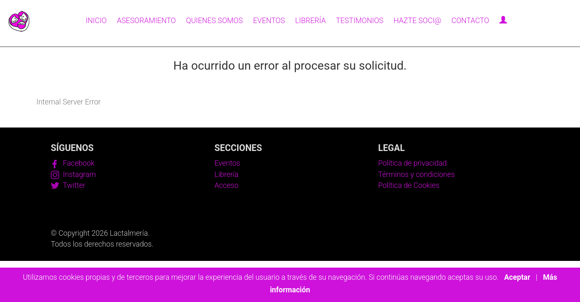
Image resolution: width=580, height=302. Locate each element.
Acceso (226, 185)
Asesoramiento (146, 20)
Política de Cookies (408, 185)
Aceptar (517, 277)
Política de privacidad (412, 163)
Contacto (470, 20)
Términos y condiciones (416, 174)
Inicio (96, 20)
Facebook (72, 163)
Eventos (269, 20)
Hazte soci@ (418, 20)
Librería (310, 20)
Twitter (68, 185)
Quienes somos (214, 20)
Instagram (73, 174)
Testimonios (360, 20)
